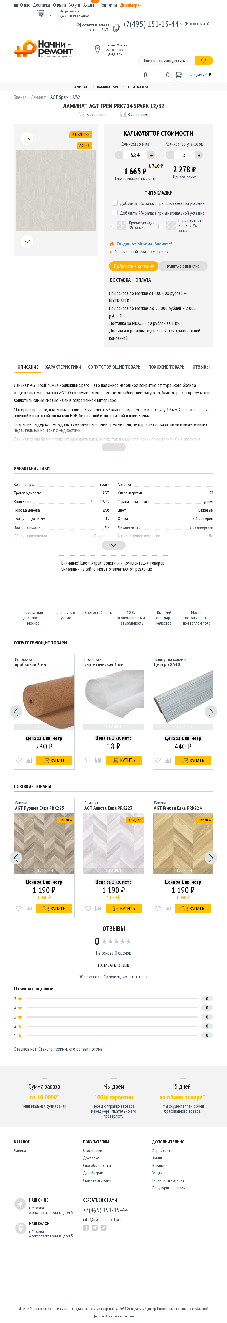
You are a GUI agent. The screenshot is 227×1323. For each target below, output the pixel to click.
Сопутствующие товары (114, 366)
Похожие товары (166, 366)
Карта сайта (162, 1148)
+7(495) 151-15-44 (151, 23)
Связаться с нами (97, 1178)
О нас (25, 5)
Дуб (106, 509)
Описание (27, 366)
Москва (122, 45)
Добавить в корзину (134, 266)
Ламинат (79, 86)
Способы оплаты (97, 1163)
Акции (91, 5)
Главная (20, 97)
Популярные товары (169, 1185)
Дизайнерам (131, 5)
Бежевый (205, 509)
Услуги (74, 5)
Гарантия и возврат (168, 1178)
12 (107, 517)
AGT (105, 491)
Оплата (59, 5)
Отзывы (201, 366)
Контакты (108, 5)
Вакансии (159, 1163)
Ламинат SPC (108, 86)
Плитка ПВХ (138, 86)
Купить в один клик (183, 266)
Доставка (41, 5)
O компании (92, 1148)
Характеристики (63, 366)
